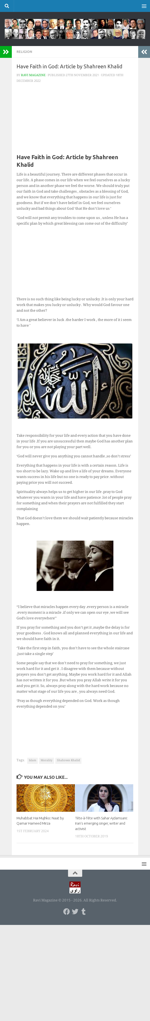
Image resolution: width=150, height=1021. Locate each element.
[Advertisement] (75, 120)
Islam (32, 760)
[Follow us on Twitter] (75, 911)
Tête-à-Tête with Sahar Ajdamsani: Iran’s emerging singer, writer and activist (101, 823)
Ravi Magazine (33, 75)
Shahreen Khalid (68, 760)
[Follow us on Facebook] (66, 911)
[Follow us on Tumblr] (83, 911)
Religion (24, 52)
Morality (46, 760)
